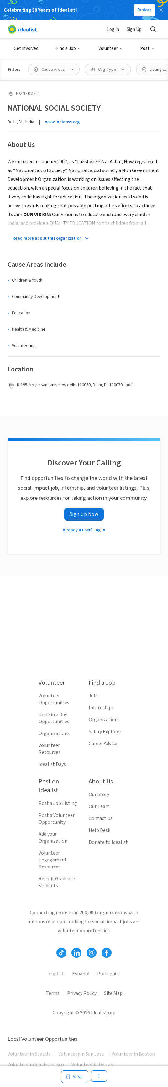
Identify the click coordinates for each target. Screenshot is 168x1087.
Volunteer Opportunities (54, 699)
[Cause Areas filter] (54, 69)
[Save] (74, 1076)
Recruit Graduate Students (57, 882)
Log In (113, 29)
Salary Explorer (105, 731)
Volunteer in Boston (133, 1054)
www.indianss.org (62, 122)
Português (108, 973)
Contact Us (101, 818)
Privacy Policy (82, 993)
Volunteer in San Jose (81, 1054)
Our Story (99, 794)
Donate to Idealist (108, 842)
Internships (101, 707)
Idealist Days (52, 764)
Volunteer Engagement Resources (53, 860)
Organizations (54, 733)
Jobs (94, 695)
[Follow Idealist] (61, 953)
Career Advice (103, 743)
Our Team (99, 806)
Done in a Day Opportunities (54, 718)
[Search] (152, 29)
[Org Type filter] (108, 69)
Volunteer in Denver (92, 1064)
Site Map (113, 993)
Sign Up (134, 29)
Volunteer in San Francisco (36, 1064)
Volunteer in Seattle (29, 1054)
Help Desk (99, 830)
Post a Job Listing (58, 803)
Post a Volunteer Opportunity (57, 819)
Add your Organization (53, 838)
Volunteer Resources (49, 749)
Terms (53, 993)
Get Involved (26, 48)
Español (81, 973)
